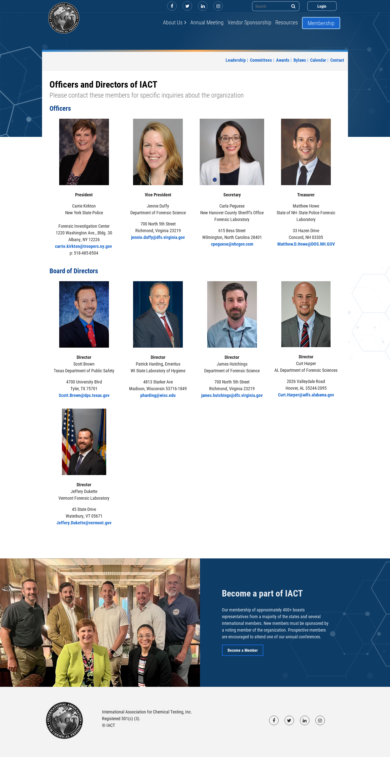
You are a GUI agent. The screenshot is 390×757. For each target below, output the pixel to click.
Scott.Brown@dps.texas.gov (84, 395)
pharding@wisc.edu (158, 395)
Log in (322, 6)
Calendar (318, 60)
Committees (261, 60)
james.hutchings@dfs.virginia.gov (232, 395)
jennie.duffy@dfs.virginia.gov (158, 237)
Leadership (236, 60)
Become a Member (243, 650)
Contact (337, 60)
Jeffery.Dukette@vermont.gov (83, 523)
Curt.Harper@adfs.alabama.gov (306, 395)
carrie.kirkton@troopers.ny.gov (84, 246)
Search (293, 6)
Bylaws (299, 60)
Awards (282, 60)
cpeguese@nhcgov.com (232, 244)
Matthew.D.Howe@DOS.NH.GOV (306, 244)
